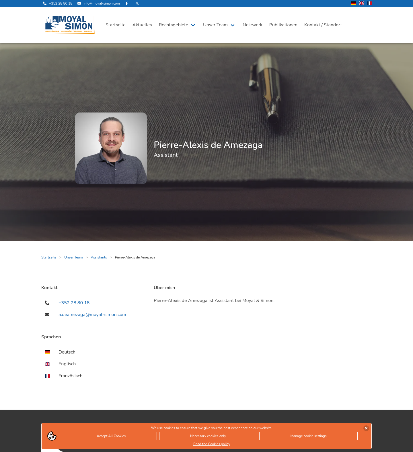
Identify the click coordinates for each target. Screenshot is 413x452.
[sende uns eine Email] (98, 3)
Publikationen (283, 25)
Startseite (116, 25)
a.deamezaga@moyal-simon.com (92, 314)
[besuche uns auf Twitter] (137, 3)
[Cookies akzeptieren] (366, 428)
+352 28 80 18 (74, 303)
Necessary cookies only (208, 436)
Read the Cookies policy (211, 444)
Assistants (99, 257)
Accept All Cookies (111, 436)
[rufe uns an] (56, 3)
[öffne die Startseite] (70, 25)
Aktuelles (142, 25)
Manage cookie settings (308, 436)
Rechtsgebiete (173, 25)
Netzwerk (252, 25)
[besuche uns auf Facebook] (126, 3)
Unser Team (215, 25)
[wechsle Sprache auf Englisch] (361, 3)
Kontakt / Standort (323, 25)
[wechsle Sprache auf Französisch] (369, 3)
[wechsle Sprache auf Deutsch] (353, 3)
